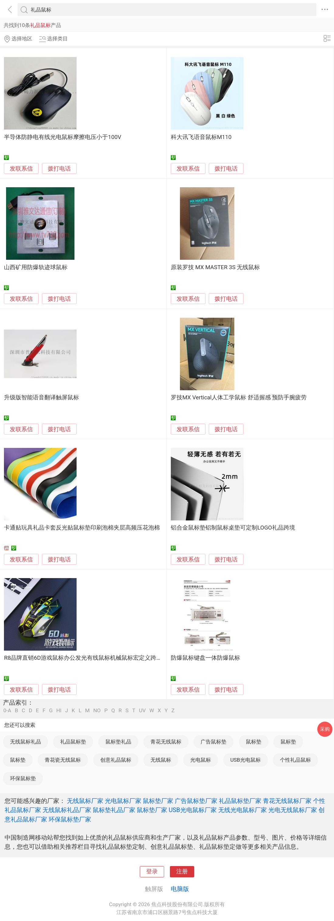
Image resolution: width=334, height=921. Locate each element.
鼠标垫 (253, 742)
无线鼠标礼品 (25, 742)
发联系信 (21, 168)
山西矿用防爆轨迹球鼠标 (35, 267)
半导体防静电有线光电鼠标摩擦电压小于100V (62, 137)
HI (58, 710)
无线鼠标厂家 (85, 800)
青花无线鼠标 (165, 742)
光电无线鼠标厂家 (292, 810)
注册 (182, 871)
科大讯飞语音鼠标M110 (201, 137)
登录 (152, 871)
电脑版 (180, 888)
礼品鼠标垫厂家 (240, 800)
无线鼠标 (160, 760)
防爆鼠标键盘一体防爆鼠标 (205, 658)
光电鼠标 (200, 760)
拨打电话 (59, 168)
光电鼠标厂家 (123, 800)
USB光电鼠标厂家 (193, 810)
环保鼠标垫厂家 (70, 819)
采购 (325, 729)
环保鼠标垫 (23, 778)
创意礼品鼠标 (115, 760)
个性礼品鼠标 (295, 760)
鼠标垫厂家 (158, 800)
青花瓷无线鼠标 (63, 760)
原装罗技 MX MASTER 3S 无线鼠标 (215, 267)
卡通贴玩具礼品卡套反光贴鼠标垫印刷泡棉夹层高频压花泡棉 (82, 527)
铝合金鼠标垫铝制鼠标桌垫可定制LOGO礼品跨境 (233, 527)
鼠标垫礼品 (118, 742)
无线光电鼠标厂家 (242, 810)
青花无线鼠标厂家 (287, 800)
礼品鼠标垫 (73, 742)
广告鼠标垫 (213, 742)
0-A (7, 710)
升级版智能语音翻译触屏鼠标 (41, 397)
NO (97, 710)
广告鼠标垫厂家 (196, 800)
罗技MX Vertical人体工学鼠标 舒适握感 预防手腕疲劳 (239, 397)
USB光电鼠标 (245, 760)
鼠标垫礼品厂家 (114, 810)
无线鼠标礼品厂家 (67, 810)
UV (142, 710)
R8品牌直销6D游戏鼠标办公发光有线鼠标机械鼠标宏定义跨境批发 (89, 658)
